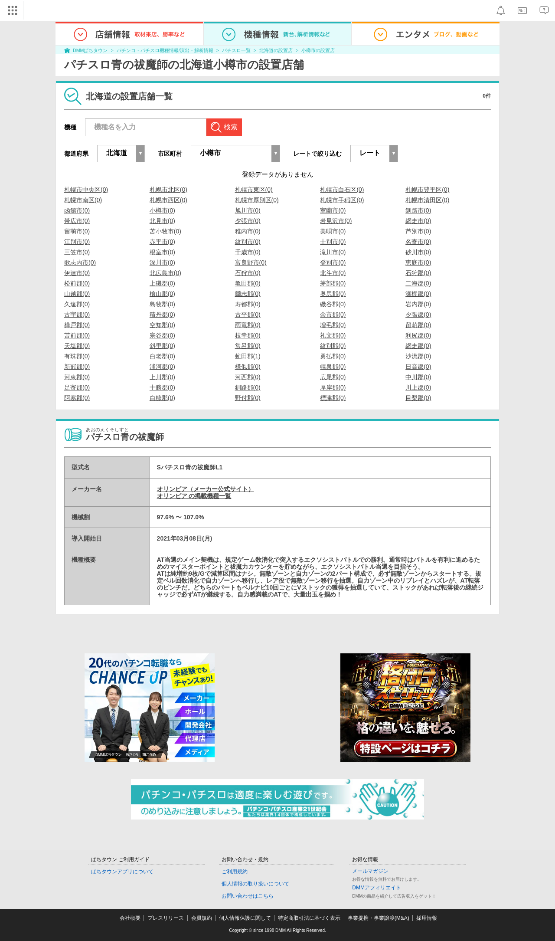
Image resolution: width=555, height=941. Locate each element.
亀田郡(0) (248, 283)
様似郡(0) (248, 367)
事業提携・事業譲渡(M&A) (378, 918)
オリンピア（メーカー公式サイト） (205, 488)
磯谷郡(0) (333, 304)
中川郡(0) (418, 377)
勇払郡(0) (333, 356)
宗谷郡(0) (162, 335)
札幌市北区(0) (168, 190)
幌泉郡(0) (333, 367)
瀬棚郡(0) (418, 294)
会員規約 (201, 918)
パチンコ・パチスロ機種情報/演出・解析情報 (165, 50)
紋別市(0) (248, 242)
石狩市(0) (248, 273)
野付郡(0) (248, 398)
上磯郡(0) (162, 283)
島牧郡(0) (162, 304)
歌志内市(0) (80, 262)
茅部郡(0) (333, 283)
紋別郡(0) (333, 346)
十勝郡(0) (162, 387)
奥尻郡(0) (333, 294)
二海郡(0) (418, 283)
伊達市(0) (77, 273)
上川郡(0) (162, 377)
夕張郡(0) (418, 314)
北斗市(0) (333, 273)
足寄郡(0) (77, 387)
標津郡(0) (333, 398)
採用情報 (426, 918)
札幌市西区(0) (168, 200)
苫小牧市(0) (165, 231)
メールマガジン (370, 871)
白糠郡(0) (162, 398)
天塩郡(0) (77, 346)
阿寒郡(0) (77, 398)
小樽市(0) (162, 210)
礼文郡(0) (333, 335)
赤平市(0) (162, 242)
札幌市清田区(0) (427, 200)
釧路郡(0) (248, 387)
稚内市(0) (248, 231)
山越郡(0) (77, 294)
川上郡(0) (418, 387)
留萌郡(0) (418, 325)
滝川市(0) (333, 252)
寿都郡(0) (248, 304)
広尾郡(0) (333, 377)
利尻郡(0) (418, 335)
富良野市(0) (251, 262)
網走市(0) (418, 221)
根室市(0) (162, 252)
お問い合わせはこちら (248, 896)
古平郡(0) (248, 314)
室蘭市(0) (333, 210)
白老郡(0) (162, 356)
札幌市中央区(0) (86, 190)
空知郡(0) (162, 325)
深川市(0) (162, 262)
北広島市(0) (165, 273)
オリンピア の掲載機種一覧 (194, 495)
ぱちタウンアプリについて (122, 872)
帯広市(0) (77, 221)
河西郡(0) (248, 377)
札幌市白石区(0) (342, 190)
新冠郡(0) (77, 367)
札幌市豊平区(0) (427, 190)
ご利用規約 (235, 872)
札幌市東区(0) (254, 190)
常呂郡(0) (248, 346)
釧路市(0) (418, 210)
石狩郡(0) (418, 273)
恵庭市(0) (418, 262)
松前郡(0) (77, 283)
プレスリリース (165, 918)
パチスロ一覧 (236, 50)
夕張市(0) (248, 221)
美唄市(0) (333, 231)
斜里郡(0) (162, 346)
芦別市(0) (418, 231)
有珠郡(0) (77, 356)
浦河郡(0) (162, 367)
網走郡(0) (418, 346)
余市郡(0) (333, 314)
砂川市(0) (418, 252)
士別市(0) (333, 242)
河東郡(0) (77, 377)
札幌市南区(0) (83, 200)
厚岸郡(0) (333, 387)
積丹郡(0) (162, 314)
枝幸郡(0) (248, 335)
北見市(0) (162, 221)
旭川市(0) (248, 210)
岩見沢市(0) (336, 221)
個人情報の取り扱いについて (255, 884)
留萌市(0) (77, 231)
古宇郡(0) (77, 314)
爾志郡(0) (248, 294)
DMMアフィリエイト (376, 888)
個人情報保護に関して (245, 918)
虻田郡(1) (248, 356)
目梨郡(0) (418, 398)
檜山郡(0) (162, 294)
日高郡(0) (418, 367)
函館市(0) (77, 210)
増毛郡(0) (333, 325)
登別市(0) (333, 262)
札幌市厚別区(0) (257, 200)
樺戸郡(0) (77, 325)
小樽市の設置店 (318, 50)
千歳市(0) (248, 252)
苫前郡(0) (77, 335)
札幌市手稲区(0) (342, 200)
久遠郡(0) (77, 304)
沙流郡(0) (418, 356)
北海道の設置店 (276, 50)
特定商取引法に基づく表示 (309, 918)
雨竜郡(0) (248, 325)
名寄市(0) (418, 242)
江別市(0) (77, 242)
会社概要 (130, 918)
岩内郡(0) (418, 304)
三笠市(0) (77, 252)
